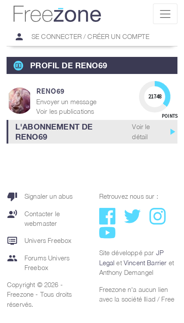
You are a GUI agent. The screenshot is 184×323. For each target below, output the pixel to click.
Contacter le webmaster (33, 218)
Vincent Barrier (145, 263)
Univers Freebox (39, 240)
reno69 (50, 91)
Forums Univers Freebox (38, 263)
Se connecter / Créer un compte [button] (78, 37)
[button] (92, 132)
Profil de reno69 (68, 65)
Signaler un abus (40, 196)
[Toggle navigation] (165, 14)
